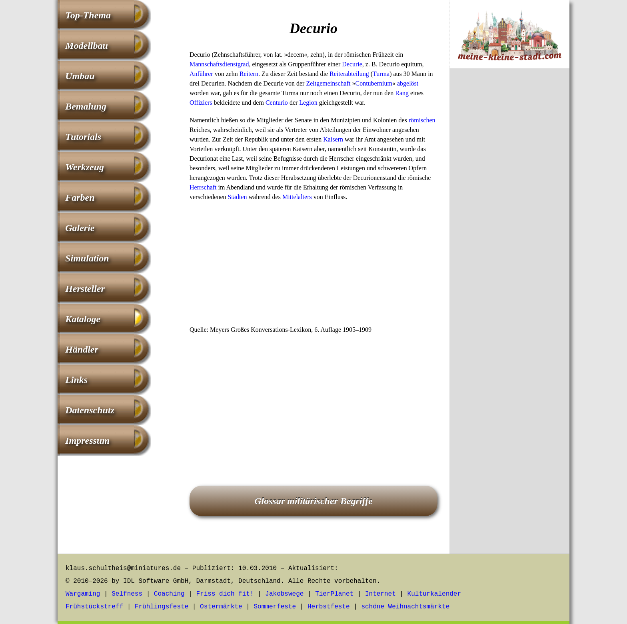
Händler (81, 349)
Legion (308, 102)
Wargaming (83, 594)
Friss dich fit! (225, 594)
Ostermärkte (221, 606)
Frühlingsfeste (161, 606)
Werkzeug (84, 167)
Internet (380, 594)
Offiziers (201, 102)
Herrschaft (203, 187)
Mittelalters (297, 196)
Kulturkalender (434, 594)
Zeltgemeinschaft (328, 83)
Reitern (249, 73)
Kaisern (333, 139)
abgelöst (407, 83)
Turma (381, 73)
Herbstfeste (329, 606)
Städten (237, 196)
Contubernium (373, 83)
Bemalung (85, 106)
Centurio (277, 102)
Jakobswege (284, 594)
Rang (402, 93)
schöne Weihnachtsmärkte (405, 606)
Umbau (79, 76)
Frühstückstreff (94, 606)
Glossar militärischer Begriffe (313, 501)
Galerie (79, 228)
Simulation (87, 258)
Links (76, 380)
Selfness (127, 594)
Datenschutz (89, 410)
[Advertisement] (313, 266)
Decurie (352, 64)
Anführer (201, 73)
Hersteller (85, 288)
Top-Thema (88, 15)
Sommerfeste (275, 606)
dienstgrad (235, 64)
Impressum (87, 440)
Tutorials (83, 137)
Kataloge (82, 319)
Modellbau (86, 45)
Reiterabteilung (349, 73)
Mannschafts (206, 64)
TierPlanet (334, 594)
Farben (79, 197)
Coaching (169, 594)
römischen (422, 120)
